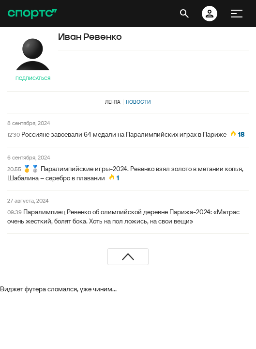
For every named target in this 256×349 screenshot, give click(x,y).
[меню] (236, 13)
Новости (138, 101)
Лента (112, 101)
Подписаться (32, 78)
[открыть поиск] (184, 13)
